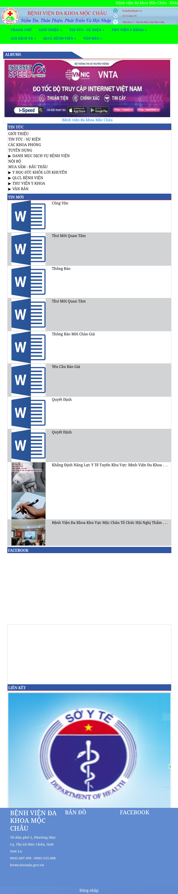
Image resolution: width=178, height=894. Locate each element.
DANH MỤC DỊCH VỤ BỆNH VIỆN (41, 155)
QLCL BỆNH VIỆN (27, 177)
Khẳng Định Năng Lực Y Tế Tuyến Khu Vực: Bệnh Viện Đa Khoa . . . (109, 464)
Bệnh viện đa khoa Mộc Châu (87, 119)
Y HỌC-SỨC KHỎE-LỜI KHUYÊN (39, 172)
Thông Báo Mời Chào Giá (73, 334)
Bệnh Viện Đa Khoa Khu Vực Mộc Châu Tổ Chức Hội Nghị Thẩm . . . (109, 522)
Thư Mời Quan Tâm (69, 235)
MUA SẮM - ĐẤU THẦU (28, 166)
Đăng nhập (88, 890)
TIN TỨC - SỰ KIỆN (24, 139)
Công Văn (60, 203)
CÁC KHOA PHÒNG (24, 144)
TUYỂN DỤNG (20, 150)
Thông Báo (61, 268)
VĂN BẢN (20, 188)
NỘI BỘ (14, 161)
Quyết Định (62, 399)
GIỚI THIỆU (18, 133)
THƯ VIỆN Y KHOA (28, 183)
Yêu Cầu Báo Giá (66, 366)
